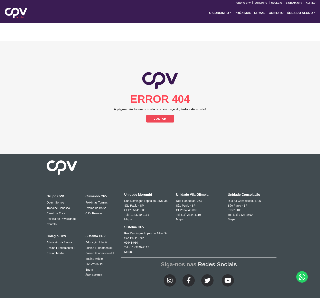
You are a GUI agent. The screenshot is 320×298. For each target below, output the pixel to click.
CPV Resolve (93, 213)
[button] (220, 13)
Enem (89, 269)
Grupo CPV (243, 3)
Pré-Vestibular (94, 264)
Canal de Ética (56, 213)
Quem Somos (55, 202)
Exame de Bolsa (95, 208)
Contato (52, 224)
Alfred (310, 3)
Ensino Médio (55, 253)
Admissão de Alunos (60, 242)
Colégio (276, 3)
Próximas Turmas (250, 13)
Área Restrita (93, 275)
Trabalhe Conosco (58, 208)
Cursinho (261, 3)
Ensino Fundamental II (61, 248)
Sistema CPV (294, 3)
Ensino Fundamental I (99, 248)
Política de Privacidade (61, 218)
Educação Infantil (96, 242)
